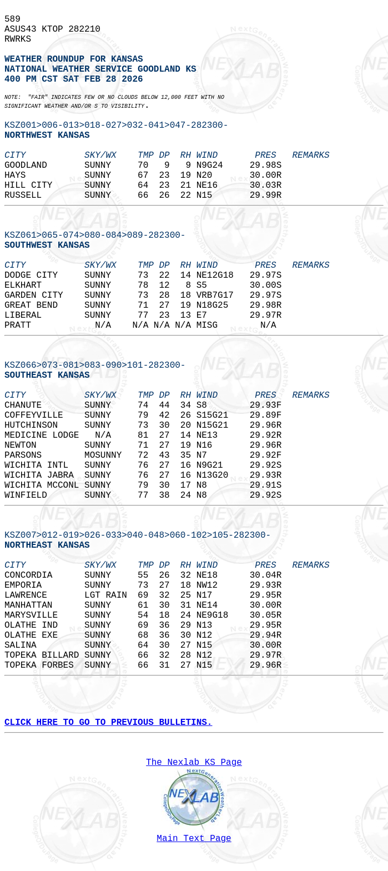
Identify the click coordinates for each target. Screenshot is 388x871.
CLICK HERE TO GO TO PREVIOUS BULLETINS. (108, 723)
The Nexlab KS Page (194, 763)
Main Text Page (194, 839)
